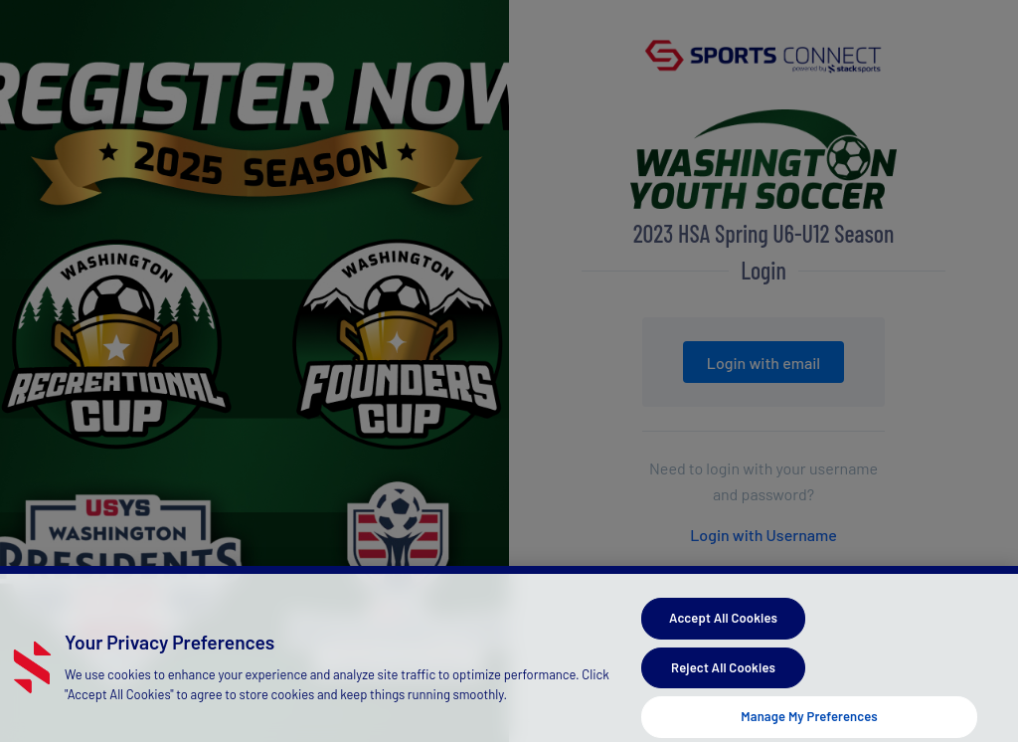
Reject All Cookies (723, 673)
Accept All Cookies (723, 624)
